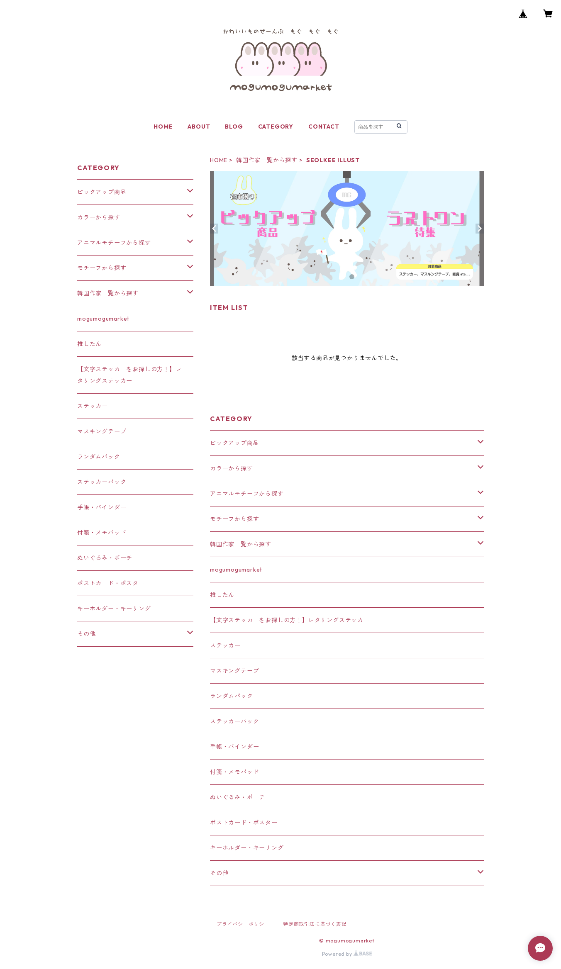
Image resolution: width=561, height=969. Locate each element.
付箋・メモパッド (234, 772)
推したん (222, 595)
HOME (163, 126)
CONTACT (323, 126)
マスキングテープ (234, 670)
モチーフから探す (234, 519)
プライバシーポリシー (243, 924)
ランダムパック (231, 696)
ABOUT (199, 126)
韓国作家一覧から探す (267, 160)
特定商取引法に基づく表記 (315, 924)
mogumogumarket (236, 569)
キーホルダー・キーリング (247, 848)
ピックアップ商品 (234, 443)
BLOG (234, 126)
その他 (219, 873)
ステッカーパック (234, 721)
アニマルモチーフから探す (247, 493)
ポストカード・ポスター (244, 822)
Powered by (347, 954)
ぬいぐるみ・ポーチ (237, 797)
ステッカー (225, 645)
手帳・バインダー (234, 746)
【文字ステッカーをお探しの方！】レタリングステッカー (290, 620)
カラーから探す (231, 468)
